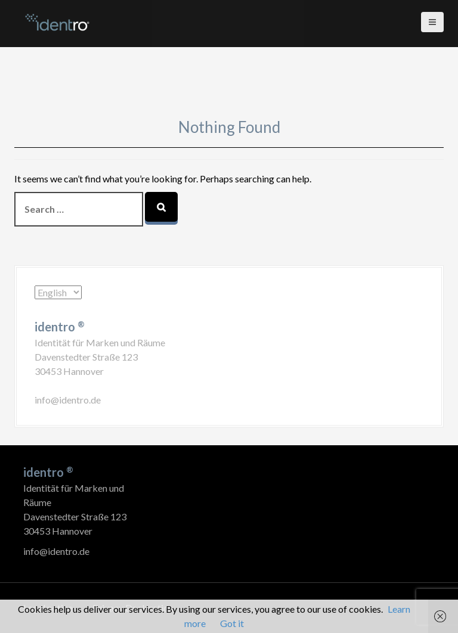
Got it (232, 623)
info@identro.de (68, 399)
